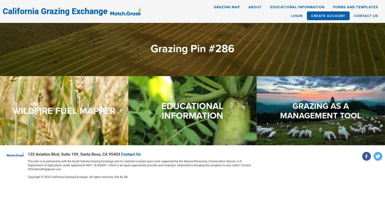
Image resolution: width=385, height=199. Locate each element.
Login (297, 15)
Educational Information (297, 7)
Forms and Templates (355, 7)
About (255, 7)
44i (126, 177)
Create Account (328, 15)
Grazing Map (227, 7)
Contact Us (366, 15)
